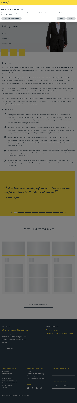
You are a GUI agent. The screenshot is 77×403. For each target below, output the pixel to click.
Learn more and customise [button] (11, 18)
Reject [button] (61, 18)
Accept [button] (71, 18)
